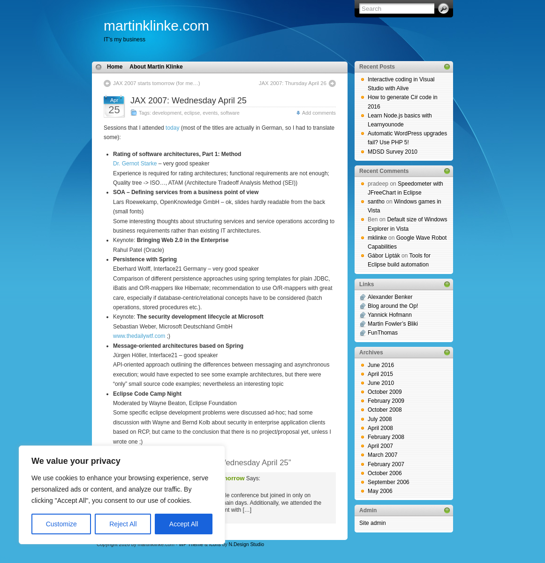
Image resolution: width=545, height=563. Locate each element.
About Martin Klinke (155, 66)
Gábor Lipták (384, 255)
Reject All (122, 524)
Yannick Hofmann (390, 315)
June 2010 (381, 383)
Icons (215, 544)
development (167, 113)
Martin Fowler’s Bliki (393, 324)
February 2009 (386, 401)
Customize (61, 524)
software (230, 113)
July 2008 (380, 419)
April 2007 (380, 446)
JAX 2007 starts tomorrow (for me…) (156, 83)
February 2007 (386, 464)
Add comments (319, 113)
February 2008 (386, 437)
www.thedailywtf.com (139, 336)
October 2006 (385, 473)
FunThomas (383, 332)
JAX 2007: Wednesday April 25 (188, 100)
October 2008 (385, 410)
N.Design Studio (246, 544)
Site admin (372, 523)
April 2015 (380, 374)
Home (114, 66)
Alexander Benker (390, 297)
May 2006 (380, 491)
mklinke (377, 238)
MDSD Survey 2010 (392, 152)
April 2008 (380, 428)
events (210, 113)
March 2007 (382, 455)
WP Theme (191, 544)
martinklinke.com (156, 25)
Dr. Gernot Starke (135, 163)
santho (376, 201)
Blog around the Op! (393, 306)
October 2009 (385, 392)
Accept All (183, 524)
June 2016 (381, 365)
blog (5, 558)
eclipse (192, 113)
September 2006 (388, 482)
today (172, 128)
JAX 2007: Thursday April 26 (292, 83)
